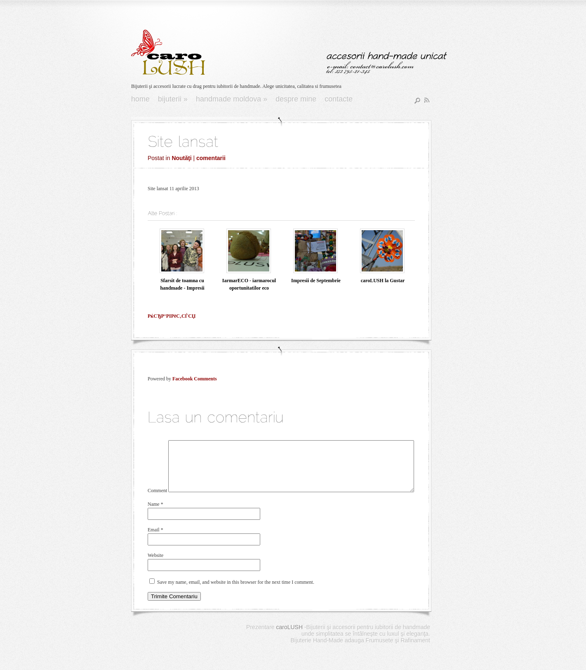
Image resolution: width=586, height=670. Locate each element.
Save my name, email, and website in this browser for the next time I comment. (235, 592)
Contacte (339, 99)
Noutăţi (181, 158)
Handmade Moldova (231, 99)
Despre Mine (295, 99)
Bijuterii (173, 99)
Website (155, 565)
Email (155, 540)
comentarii (211, 158)
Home (140, 99)
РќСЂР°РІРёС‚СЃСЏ (171, 316)
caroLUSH (289, 637)
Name (155, 514)
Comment (157, 500)
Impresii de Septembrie (316, 280)
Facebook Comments (194, 379)
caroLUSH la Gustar (383, 280)
